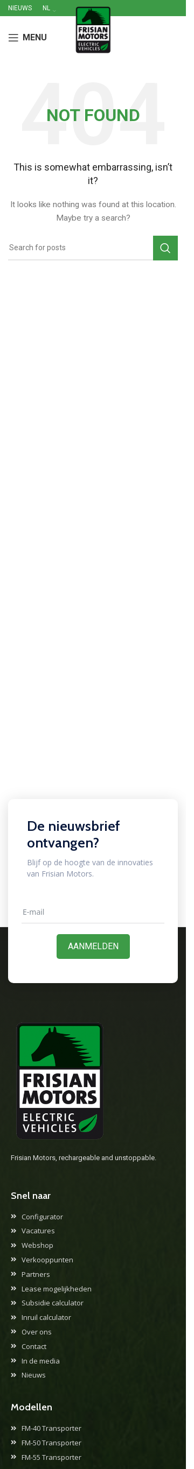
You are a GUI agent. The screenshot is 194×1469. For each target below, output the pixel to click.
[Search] (93, 248)
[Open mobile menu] (27, 37)
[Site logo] (93, 37)
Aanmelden (93, 946)
